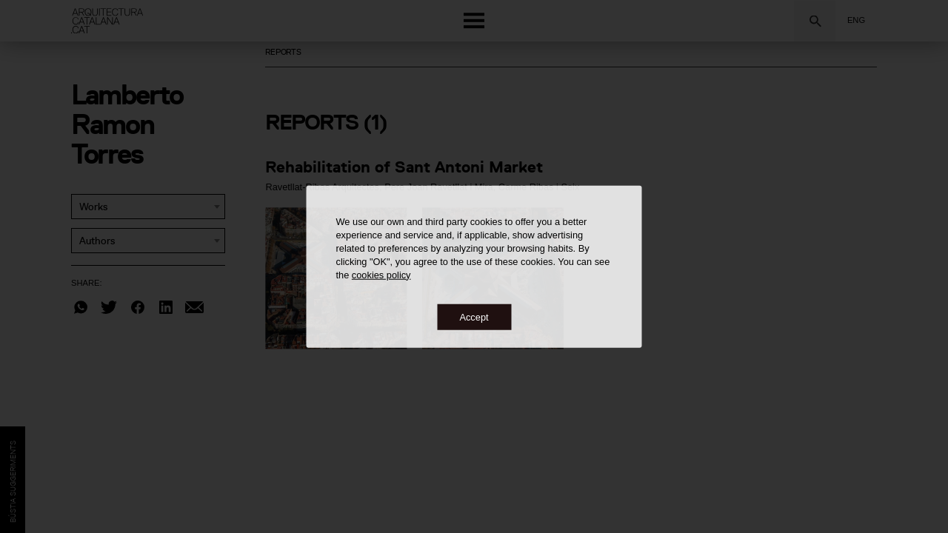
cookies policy (381, 274)
